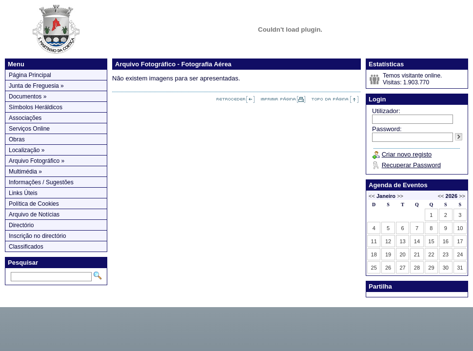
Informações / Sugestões (41, 182)
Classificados (26, 246)
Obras (17, 139)
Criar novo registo (407, 154)
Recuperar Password (411, 165)
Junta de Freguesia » (36, 85)
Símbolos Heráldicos (35, 107)
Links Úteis (23, 193)
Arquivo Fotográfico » (36, 160)
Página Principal (30, 75)
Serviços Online (29, 128)
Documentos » (27, 96)
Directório (21, 225)
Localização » (26, 150)
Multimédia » (25, 171)
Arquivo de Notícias (34, 214)
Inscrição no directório (37, 236)
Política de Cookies (34, 203)
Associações (25, 118)
